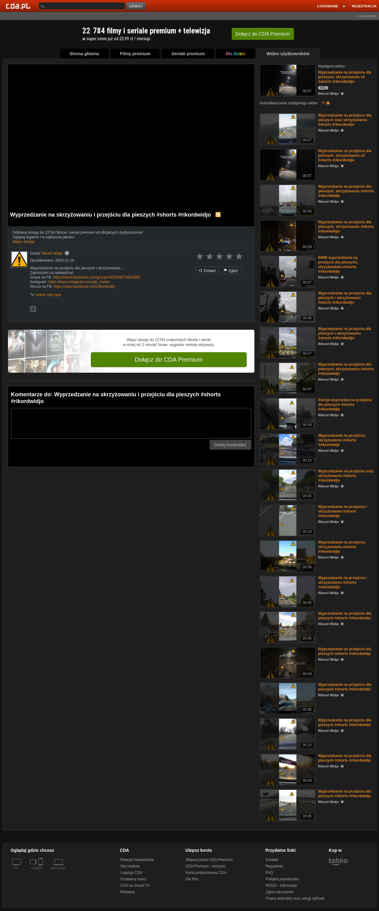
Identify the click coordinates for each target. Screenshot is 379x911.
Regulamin (274, 866)
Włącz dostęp (24, 242)
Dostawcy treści (133, 879)
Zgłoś (231, 271)
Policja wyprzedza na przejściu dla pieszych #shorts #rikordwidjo (345, 404)
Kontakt (272, 860)
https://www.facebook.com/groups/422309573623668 (96, 277)
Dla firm (192, 879)
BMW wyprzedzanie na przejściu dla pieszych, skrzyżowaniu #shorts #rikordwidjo (338, 265)
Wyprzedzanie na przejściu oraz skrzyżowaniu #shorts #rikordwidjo (346, 475)
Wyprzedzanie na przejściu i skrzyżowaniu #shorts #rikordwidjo (342, 511)
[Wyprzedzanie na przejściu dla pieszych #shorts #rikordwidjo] (287, 626)
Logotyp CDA (131, 873)
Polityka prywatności (282, 879)
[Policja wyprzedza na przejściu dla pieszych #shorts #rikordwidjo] (287, 413)
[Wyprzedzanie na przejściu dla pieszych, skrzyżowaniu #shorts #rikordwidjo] (287, 199)
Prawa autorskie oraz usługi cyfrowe (295, 898)
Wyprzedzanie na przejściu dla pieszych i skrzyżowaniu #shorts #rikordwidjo (344, 298)
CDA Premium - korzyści (206, 866)
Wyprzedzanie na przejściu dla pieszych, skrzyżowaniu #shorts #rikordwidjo (346, 191)
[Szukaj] (82, 6)
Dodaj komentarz (230, 444)
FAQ (269, 873)
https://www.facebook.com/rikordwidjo (84, 286)
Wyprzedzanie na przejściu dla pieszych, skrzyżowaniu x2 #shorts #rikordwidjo (344, 77)
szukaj (136, 6)
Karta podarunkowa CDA (206, 873)
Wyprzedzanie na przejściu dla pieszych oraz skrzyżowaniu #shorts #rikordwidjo (344, 120)
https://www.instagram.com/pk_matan (79, 282)
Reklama (127, 892)
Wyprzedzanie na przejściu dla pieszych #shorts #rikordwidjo (344, 615)
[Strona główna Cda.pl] (19, 6)
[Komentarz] (131, 423)
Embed (207, 271)
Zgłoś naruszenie (280, 892)
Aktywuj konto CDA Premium (209, 860)
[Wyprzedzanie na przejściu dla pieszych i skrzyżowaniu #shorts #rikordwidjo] (287, 306)
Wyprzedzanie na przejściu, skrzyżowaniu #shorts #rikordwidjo (342, 440)
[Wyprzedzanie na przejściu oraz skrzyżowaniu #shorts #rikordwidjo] (287, 484)
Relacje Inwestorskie (137, 860)
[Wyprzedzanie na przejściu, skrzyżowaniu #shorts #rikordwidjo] (287, 448)
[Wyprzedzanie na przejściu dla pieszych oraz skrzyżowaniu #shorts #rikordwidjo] (287, 128)
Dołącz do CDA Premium (169, 359)
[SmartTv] (41, 872)
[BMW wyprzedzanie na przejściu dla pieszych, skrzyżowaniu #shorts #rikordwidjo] (287, 271)
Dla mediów (130, 866)
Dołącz (263, 34)
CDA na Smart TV (134, 885)
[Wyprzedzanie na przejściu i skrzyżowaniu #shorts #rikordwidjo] (287, 520)
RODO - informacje (281, 885)
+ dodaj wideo (366, 16)
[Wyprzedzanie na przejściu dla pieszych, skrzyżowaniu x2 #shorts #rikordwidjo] (287, 79)
